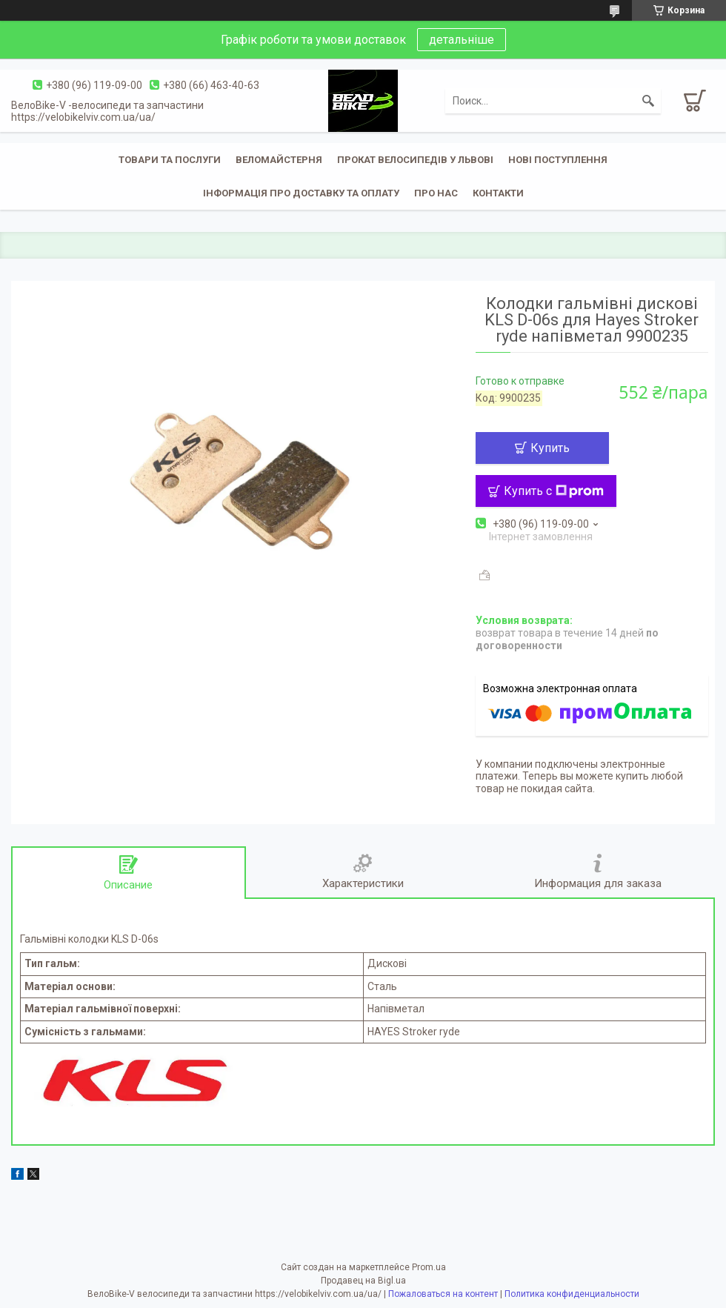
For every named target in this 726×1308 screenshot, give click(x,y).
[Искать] (648, 101)
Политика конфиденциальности (571, 1294)
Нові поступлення (557, 159)
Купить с (554, 491)
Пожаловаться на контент (443, 1294)
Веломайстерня (279, 159)
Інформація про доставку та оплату (301, 193)
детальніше (461, 40)
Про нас (436, 193)
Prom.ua (429, 1267)
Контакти (498, 193)
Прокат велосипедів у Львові (415, 159)
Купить (550, 448)
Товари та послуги (170, 159)
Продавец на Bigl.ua (363, 1280)
